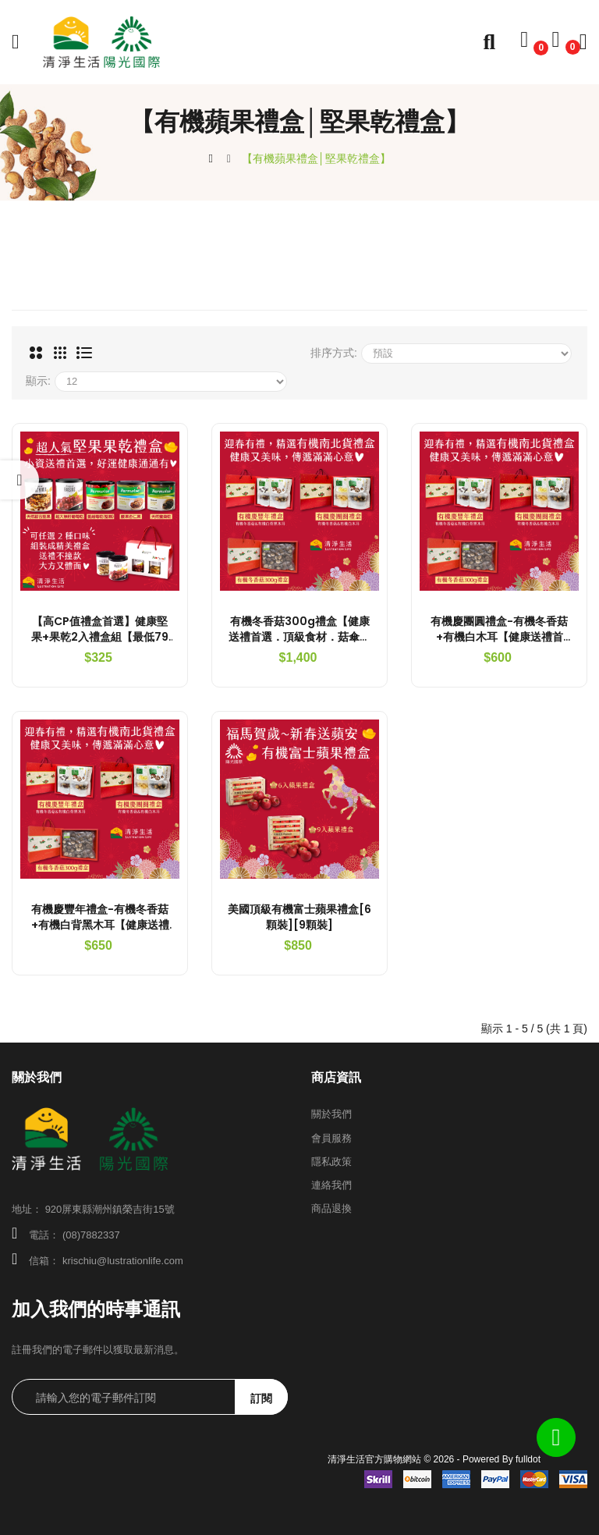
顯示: (38, 381)
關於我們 (331, 1114)
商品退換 (331, 1208)
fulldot (528, 1459)
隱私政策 (331, 1161)
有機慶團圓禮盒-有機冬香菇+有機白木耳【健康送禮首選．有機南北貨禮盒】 (499, 636)
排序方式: (333, 352)
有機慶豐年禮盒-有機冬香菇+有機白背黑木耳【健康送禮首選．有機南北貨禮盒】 (100, 924)
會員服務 (331, 1138)
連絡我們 (331, 1185)
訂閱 (261, 1398)
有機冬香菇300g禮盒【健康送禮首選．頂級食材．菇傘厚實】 (299, 636)
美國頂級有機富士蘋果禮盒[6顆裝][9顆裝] (299, 917)
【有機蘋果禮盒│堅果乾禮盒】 (316, 158)
